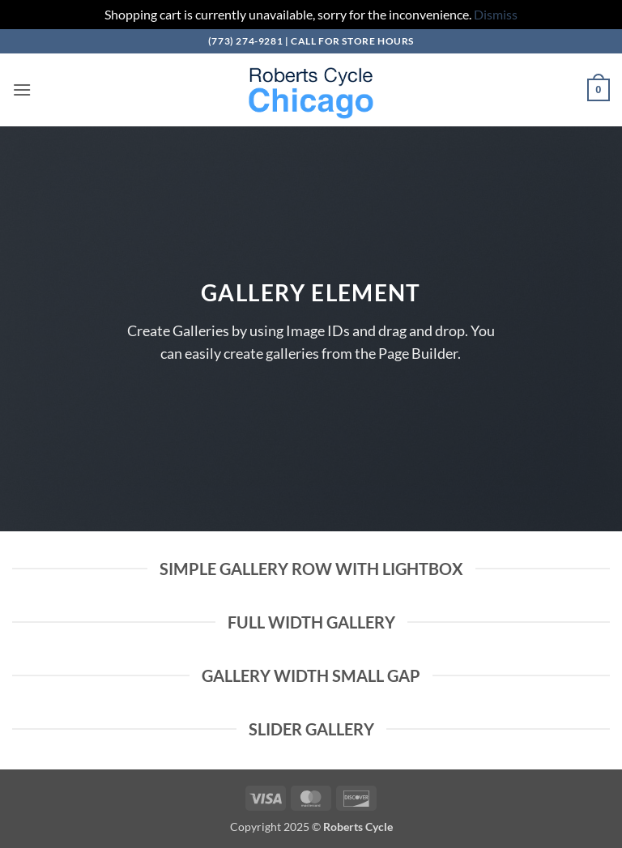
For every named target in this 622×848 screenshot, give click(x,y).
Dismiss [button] (496, 14)
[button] (22, 89)
